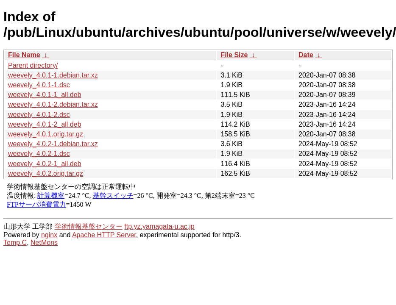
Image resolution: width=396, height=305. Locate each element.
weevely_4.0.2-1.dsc (39, 153)
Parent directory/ (33, 65)
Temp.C (15, 242)
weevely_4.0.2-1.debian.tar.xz (53, 143)
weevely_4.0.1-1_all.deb (44, 94)
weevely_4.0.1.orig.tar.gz (45, 134)
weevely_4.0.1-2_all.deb (44, 124)
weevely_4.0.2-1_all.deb (44, 163)
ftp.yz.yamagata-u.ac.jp (159, 226)
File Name (24, 54)
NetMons (44, 242)
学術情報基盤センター (89, 226)
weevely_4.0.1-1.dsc (39, 85)
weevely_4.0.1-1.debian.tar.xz (53, 75)
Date (305, 54)
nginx (49, 234)
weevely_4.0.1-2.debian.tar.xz (53, 104)
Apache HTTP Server (104, 234)
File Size (234, 54)
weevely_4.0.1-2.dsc (39, 114)
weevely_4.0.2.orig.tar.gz (45, 173)
